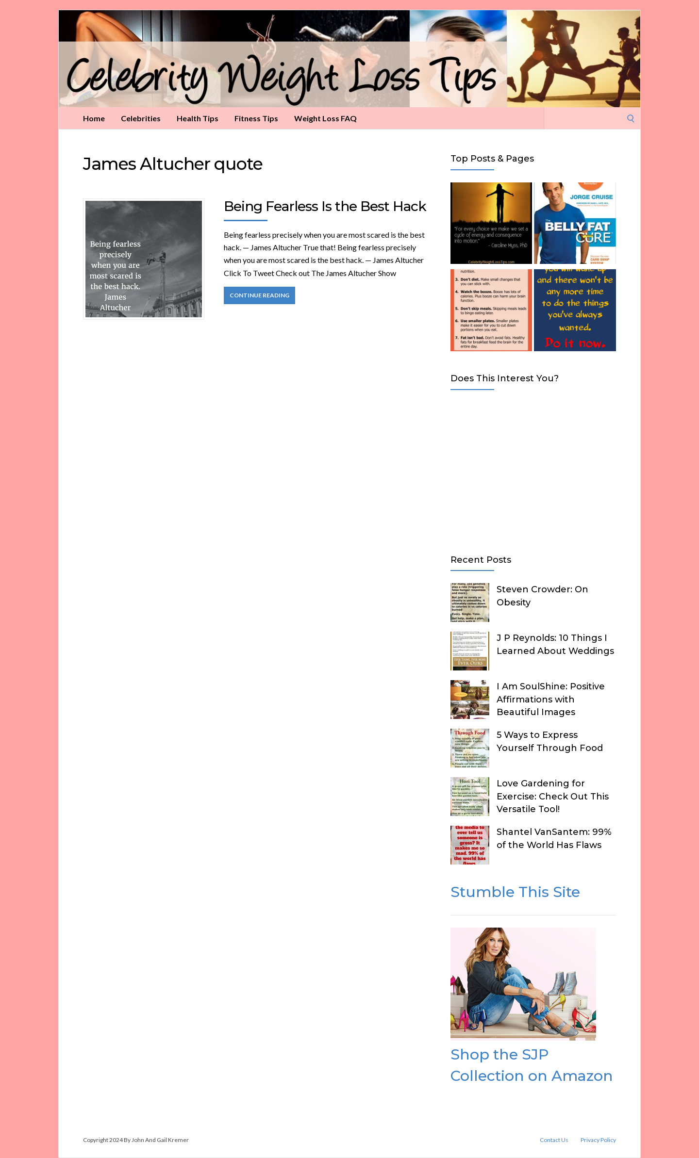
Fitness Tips (256, 118)
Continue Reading (259, 295)
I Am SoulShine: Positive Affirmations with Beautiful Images (551, 699)
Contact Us (554, 1140)
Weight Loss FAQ (325, 118)
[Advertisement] (533, 470)
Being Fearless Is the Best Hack (325, 206)
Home (94, 118)
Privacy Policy (598, 1140)
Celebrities (141, 118)
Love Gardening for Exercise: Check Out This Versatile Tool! (553, 796)
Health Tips (197, 118)
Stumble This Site (515, 892)
